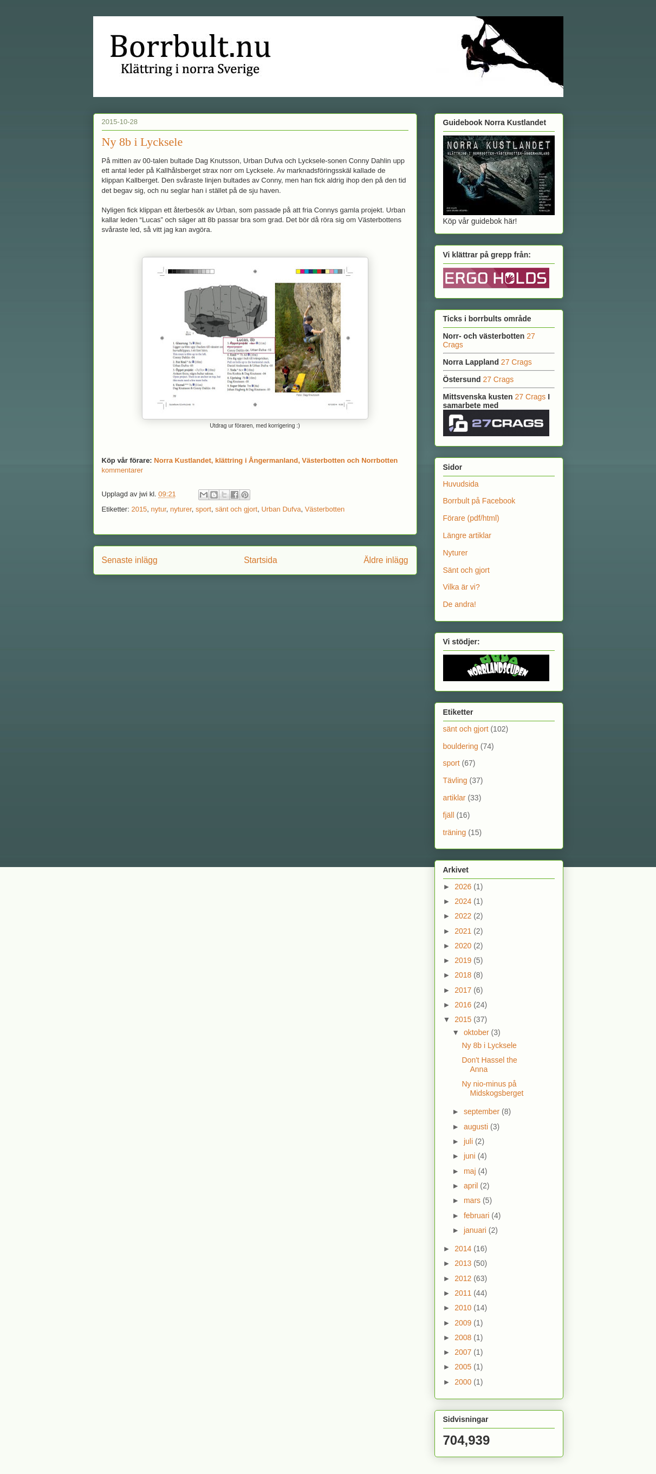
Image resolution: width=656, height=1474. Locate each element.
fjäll (448, 815)
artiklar (454, 797)
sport (203, 509)
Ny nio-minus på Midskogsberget (492, 1088)
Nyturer (455, 552)
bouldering (460, 746)
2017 (463, 990)
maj (471, 1171)
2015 (139, 509)
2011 (463, 1293)
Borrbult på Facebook (479, 500)
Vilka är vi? (461, 587)
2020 (463, 945)
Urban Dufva (281, 509)
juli (469, 1141)
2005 (463, 1366)
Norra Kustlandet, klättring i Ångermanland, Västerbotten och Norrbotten (276, 460)
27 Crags (516, 362)
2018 (463, 975)
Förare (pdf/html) (471, 518)
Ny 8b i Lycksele (142, 141)
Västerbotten (325, 509)
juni (471, 1156)
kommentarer (123, 470)
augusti (477, 1126)
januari (476, 1230)
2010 (463, 1307)
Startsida (260, 560)
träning (454, 832)
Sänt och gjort (466, 570)
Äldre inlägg (385, 560)
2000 (463, 1382)
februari (477, 1215)
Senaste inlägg (130, 560)
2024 (463, 901)
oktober (477, 1032)
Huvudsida (461, 484)
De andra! (459, 604)
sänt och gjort (236, 509)
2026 (463, 886)
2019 (463, 960)
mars (473, 1200)
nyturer (181, 509)
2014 (463, 1248)
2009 (463, 1322)
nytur (158, 509)
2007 (463, 1352)
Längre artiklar (467, 535)
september (483, 1111)
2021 (463, 931)
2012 (463, 1278)
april (472, 1185)
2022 (463, 915)
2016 (463, 1004)
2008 (463, 1337)
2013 (463, 1263)
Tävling (455, 780)
